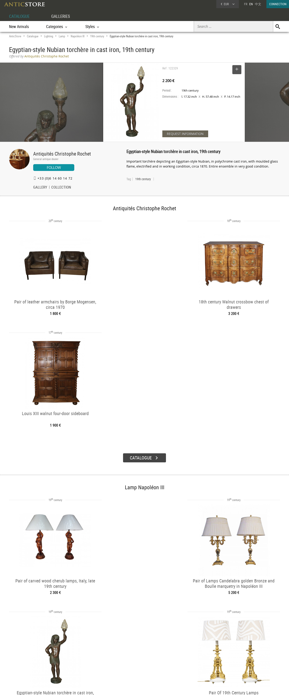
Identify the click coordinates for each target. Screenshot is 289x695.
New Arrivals (19, 26)
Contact (237, 659)
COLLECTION (61, 188)
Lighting (48, 36)
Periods (73, 665)
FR (245, 4)
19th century (97, 36)
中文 (258, 4)
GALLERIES (63, 16)
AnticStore (15, 36)
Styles (72, 659)
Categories (75, 653)
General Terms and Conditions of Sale (154, 687)
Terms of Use (122, 687)
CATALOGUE (20, 16)
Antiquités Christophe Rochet (62, 153)
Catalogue (32, 36)
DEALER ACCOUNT (26, 647)
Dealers (128, 653)
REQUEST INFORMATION (185, 134)
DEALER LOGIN (33, 655)
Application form (28, 663)
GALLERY (40, 188)
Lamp (62, 36)
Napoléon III (77, 36)
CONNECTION (278, 4)
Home (236, 655)
